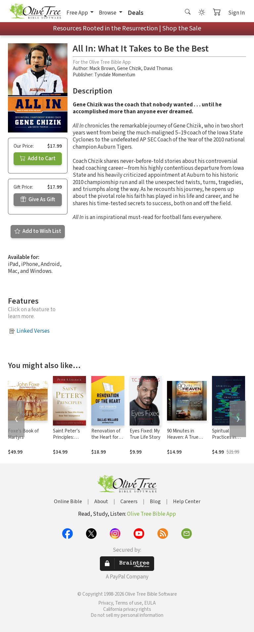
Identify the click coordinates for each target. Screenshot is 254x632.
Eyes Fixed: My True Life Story (145, 434)
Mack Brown (102, 68)
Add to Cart (38, 159)
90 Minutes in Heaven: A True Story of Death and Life (186, 440)
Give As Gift (38, 200)
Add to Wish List (38, 231)
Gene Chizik (129, 68)
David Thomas (158, 68)
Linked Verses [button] (33, 331)
